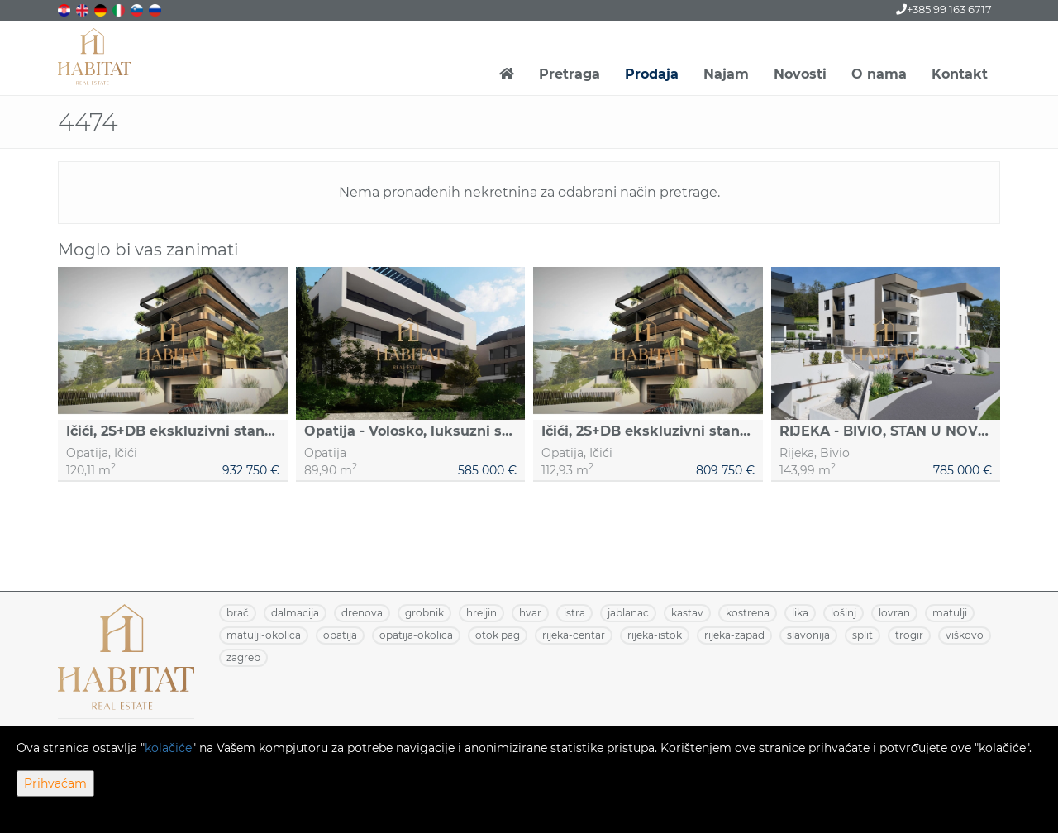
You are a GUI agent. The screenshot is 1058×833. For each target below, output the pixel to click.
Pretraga (569, 74)
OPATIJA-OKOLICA (416, 635)
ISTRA (574, 613)
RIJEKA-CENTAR (573, 635)
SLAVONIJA (808, 635)
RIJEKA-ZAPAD (734, 635)
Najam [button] (726, 74)
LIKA (800, 613)
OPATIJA (340, 635)
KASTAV (687, 613)
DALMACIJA (295, 613)
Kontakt (960, 74)
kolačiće (168, 747)
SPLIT (862, 635)
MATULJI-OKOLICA (263, 635)
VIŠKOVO (965, 635)
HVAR (530, 613)
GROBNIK (424, 613)
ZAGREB (243, 657)
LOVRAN (894, 613)
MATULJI (949, 613)
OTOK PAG (497, 635)
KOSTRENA (748, 613)
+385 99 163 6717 (944, 9)
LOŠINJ (843, 613)
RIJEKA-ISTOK (654, 635)
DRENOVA (362, 613)
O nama (879, 74)
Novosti (800, 74)
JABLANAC (628, 613)
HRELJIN (481, 613)
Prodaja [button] (652, 74)
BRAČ (237, 613)
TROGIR (909, 635)
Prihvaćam (55, 783)
